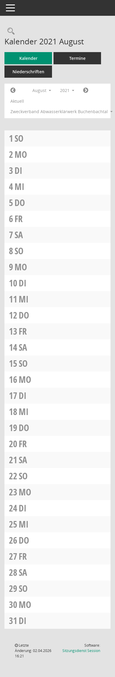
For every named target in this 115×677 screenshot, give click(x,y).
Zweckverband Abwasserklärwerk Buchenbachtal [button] (59, 111)
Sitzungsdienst (81, 650)
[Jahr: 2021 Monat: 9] (86, 90)
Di (18, 170)
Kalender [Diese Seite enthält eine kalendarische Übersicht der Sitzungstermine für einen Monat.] (28, 58)
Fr (19, 219)
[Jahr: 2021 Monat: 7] (13, 90)
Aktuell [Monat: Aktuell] (17, 101)
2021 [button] (67, 90)
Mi (19, 186)
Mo (21, 154)
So (19, 138)
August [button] (41, 90)
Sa (19, 235)
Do (20, 202)
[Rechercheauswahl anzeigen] (9, 31)
